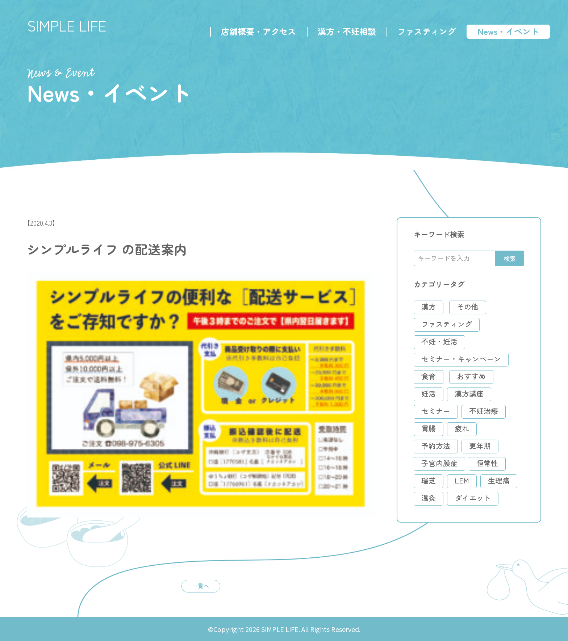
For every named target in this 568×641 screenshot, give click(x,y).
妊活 (428, 393)
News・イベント (508, 31)
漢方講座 (469, 393)
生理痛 (499, 480)
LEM (462, 480)
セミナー (435, 411)
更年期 (480, 445)
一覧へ (201, 585)
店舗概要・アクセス (258, 31)
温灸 (428, 498)
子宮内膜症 (439, 463)
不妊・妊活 (439, 341)
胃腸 (428, 428)
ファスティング (426, 31)
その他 (468, 306)
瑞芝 (428, 480)
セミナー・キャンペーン (461, 358)
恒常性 (487, 463)
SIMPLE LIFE (66, 25)
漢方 (428, 306)
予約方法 (435, 445)
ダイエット (473, 498)
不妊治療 (483, 411)
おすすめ (471, 376)
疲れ (462, 428)
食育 (428, 376)
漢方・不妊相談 (347, 31)
